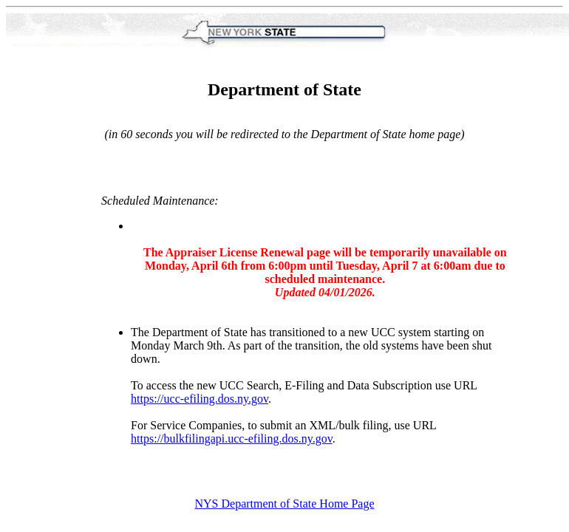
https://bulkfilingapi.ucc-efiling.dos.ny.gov (232, 438)
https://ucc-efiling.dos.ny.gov (199, 398)
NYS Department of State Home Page (284, 503)
